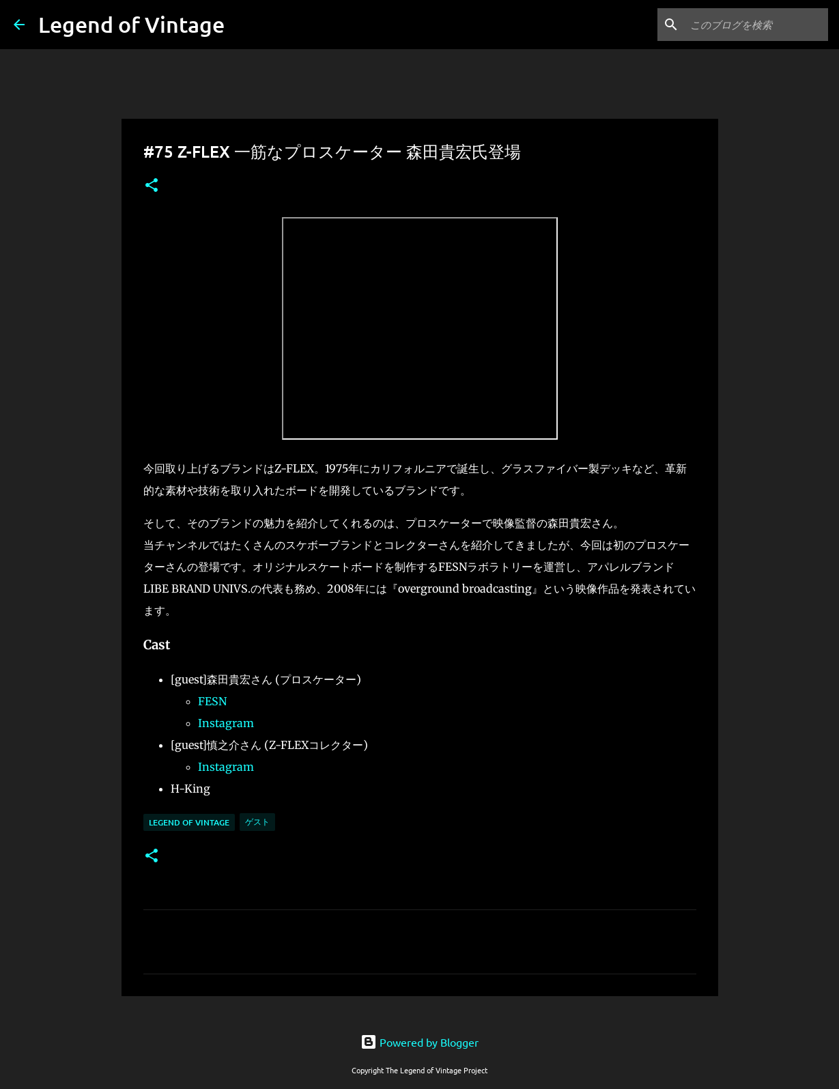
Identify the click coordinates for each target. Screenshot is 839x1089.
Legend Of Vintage (189, 822)
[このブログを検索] (756, 24)
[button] (151, 186)
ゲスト (257, 822)
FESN (212, 701)
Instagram (226, 723)
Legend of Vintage (131, 24)
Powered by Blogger (419, 1042)
